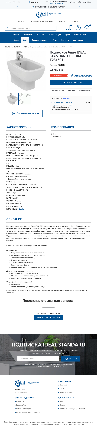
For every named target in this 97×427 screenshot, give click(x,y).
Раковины (40, 35)
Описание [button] (71, 90)
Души (67, 35)
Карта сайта (21, 405)
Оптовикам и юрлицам (41, 22)
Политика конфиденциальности (72, 409)
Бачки (16, 40)
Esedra (21, 209)
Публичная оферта (23, 409)
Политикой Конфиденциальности (60, 364)
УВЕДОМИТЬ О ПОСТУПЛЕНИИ (71, 82)
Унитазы (15, 35)
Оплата (62, 389)
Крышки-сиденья (39, 40)
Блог (61, 401)
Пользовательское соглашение (28, 412)
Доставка (63, 385)
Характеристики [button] (58, 90)
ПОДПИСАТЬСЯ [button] (70, 359)
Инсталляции (55, 35)
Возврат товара (66, 392)
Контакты (74, 22)
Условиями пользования (43, 366)
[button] (56, 3)
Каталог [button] (22, 22)
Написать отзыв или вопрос (48, 317)
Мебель (54, 40)
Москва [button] (66, 98)
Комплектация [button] (84, 90)
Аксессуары (78, 40)
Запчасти (65, 40)
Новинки (61, 22)
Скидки (62, 405)
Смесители (27, 35)
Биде (25, 40)
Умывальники (80, 35)
